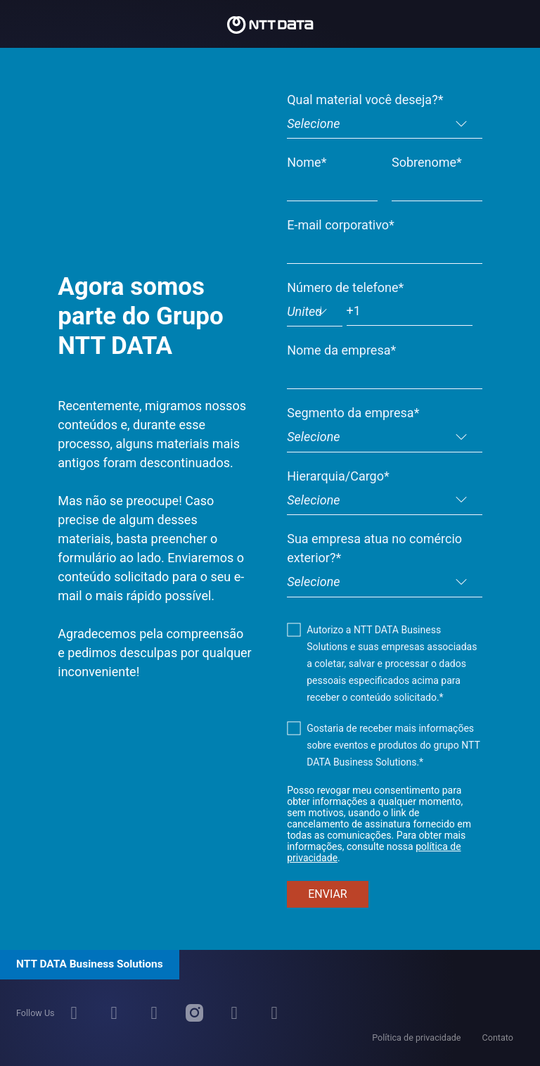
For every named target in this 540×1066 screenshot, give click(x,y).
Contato (497, 1037)
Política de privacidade (416, 1037)
